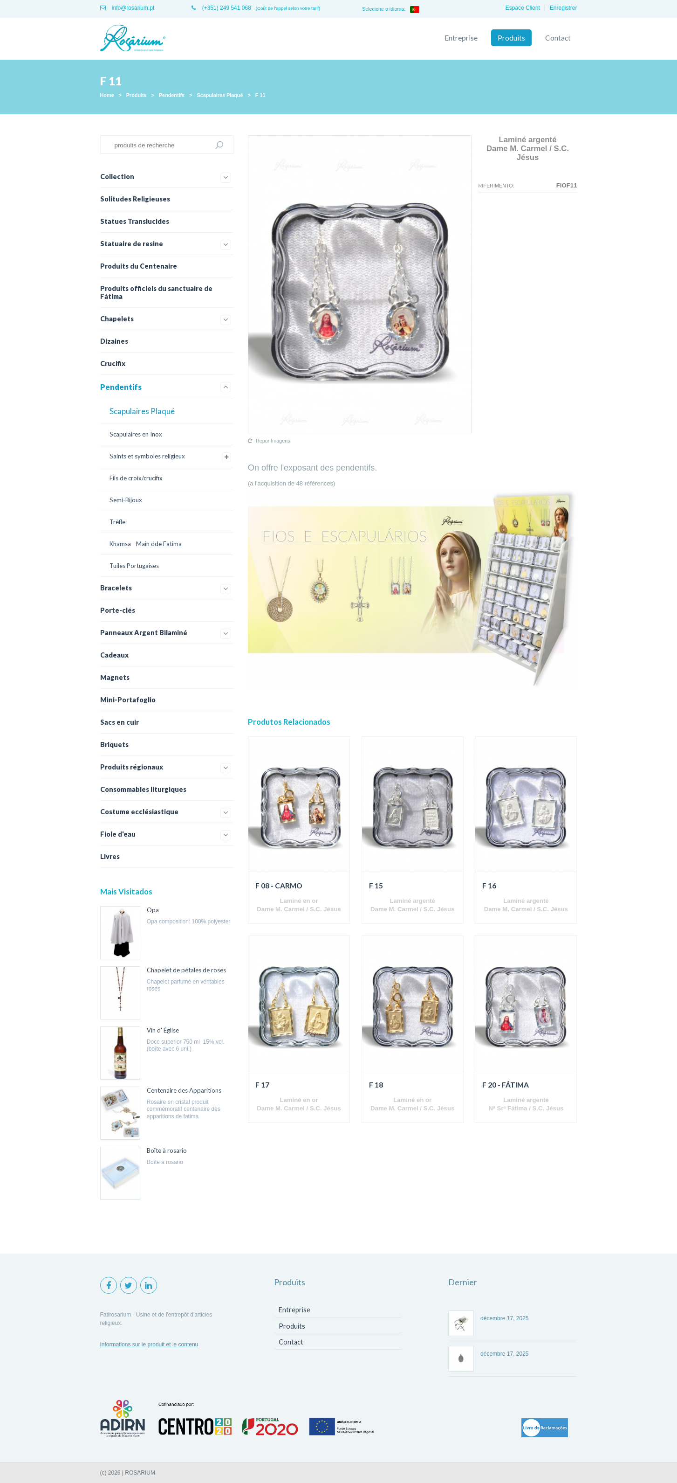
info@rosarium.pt (127, 8)
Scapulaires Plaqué (220, 95)
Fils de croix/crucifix (136, 478)
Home (107, 95)
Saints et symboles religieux (147, 456)
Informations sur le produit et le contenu (149, 1344)
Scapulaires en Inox (135, 434)
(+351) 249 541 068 (221, 8)
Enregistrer (563, 8)
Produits (511, 38)
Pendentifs (172, 95)
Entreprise (461, 38)
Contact (558, 38)
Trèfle (117, 522)
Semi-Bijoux (125, 500)
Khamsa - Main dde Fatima (145, 543)
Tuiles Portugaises (134, 565)
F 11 (260, 95)
